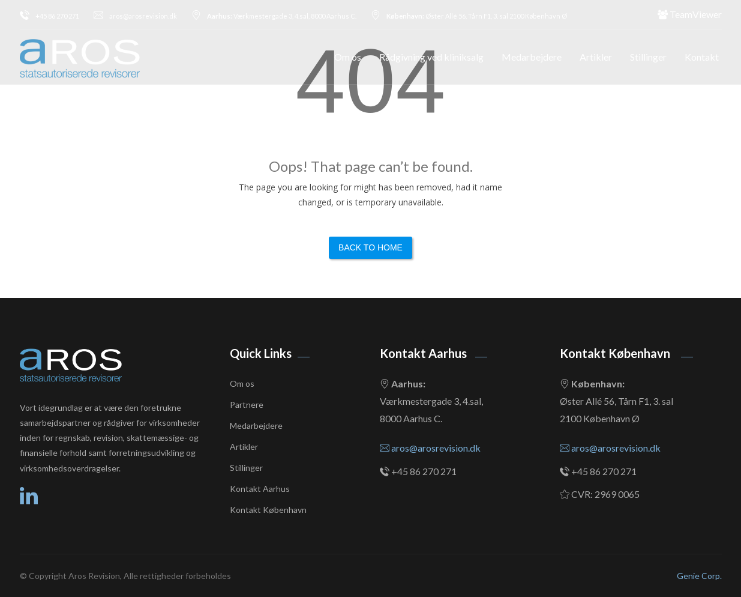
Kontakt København (268, 510)
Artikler (596, 56)
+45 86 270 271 (49, 16)
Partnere (246, 404)
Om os (347, 56)
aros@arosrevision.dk (135, 16)
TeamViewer (690, 14)
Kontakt (702, 56)
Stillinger (648, 56)
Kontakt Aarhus (260, 488)
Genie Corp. (699, 576)
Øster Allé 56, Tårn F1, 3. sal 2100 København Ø (469, 16)
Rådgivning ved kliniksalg (431, 56)
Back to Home (370, 247)
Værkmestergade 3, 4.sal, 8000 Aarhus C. (273, 16)
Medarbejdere (532, 56)
